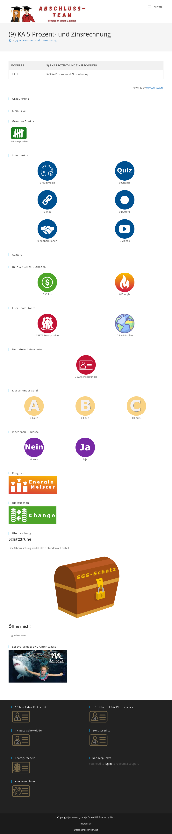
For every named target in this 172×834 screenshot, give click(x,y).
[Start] (10, 40)
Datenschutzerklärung (86, 829)
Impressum (86, 823)
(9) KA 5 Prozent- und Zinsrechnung (35, 40)
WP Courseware (154, 87)
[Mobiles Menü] (155, 6)
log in (108, 763)
